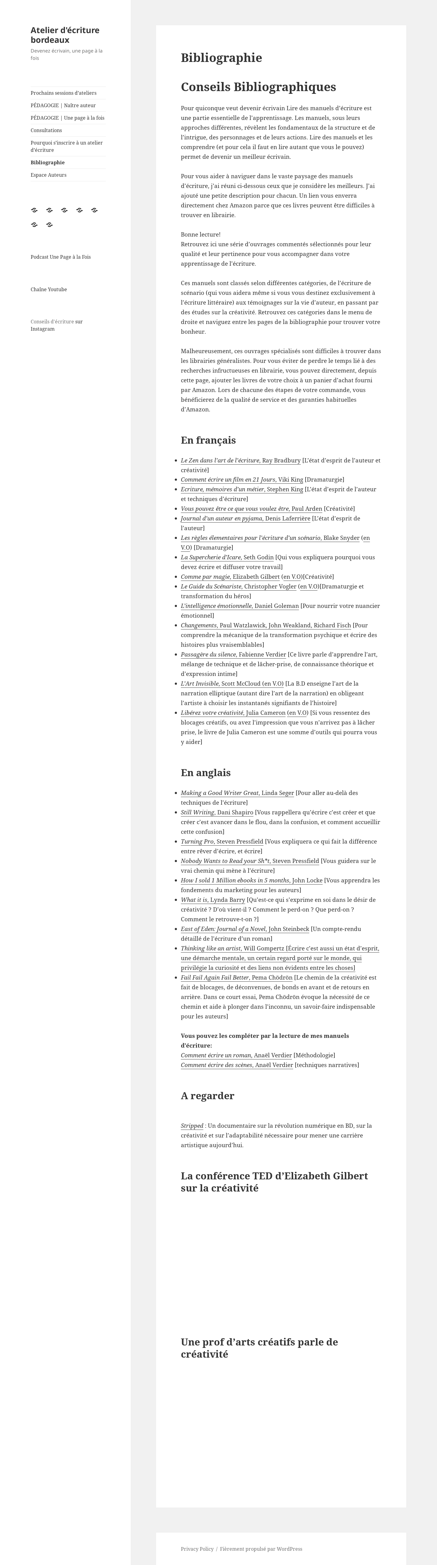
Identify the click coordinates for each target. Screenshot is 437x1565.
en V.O (292, 577)
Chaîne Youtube (49, 289)
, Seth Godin (227, 557)
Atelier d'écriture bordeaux (65, 34)
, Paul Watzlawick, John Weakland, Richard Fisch (266, 625)
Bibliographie (48, 162)
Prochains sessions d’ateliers (64, 93)
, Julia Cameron (233, 713)
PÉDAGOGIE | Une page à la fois (67, 117)
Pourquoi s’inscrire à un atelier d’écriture (67, 146)
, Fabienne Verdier (233, 654)
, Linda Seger (237, 793)
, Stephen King (242, 489)
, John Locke (252, 880)
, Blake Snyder (270, 538)
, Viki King (242, 479)
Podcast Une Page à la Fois (61, 257)
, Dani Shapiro (217, 812)
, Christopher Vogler (238, 586)
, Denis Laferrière (245, 518)
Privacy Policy (197, 1549)
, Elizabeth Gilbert (230, 577)
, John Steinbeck (245, 929)
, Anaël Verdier (236, 1055)
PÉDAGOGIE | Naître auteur (63, 105)
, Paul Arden (251, 509)
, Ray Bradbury (241, 460)
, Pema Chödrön (237, 977)
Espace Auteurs (48, 175)
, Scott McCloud (221, 683)
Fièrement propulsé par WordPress (261, 1549)
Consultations (46, 130)
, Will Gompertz (232, 948)
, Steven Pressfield (222, 841)
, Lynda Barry (213, 900)
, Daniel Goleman (240, 606)
